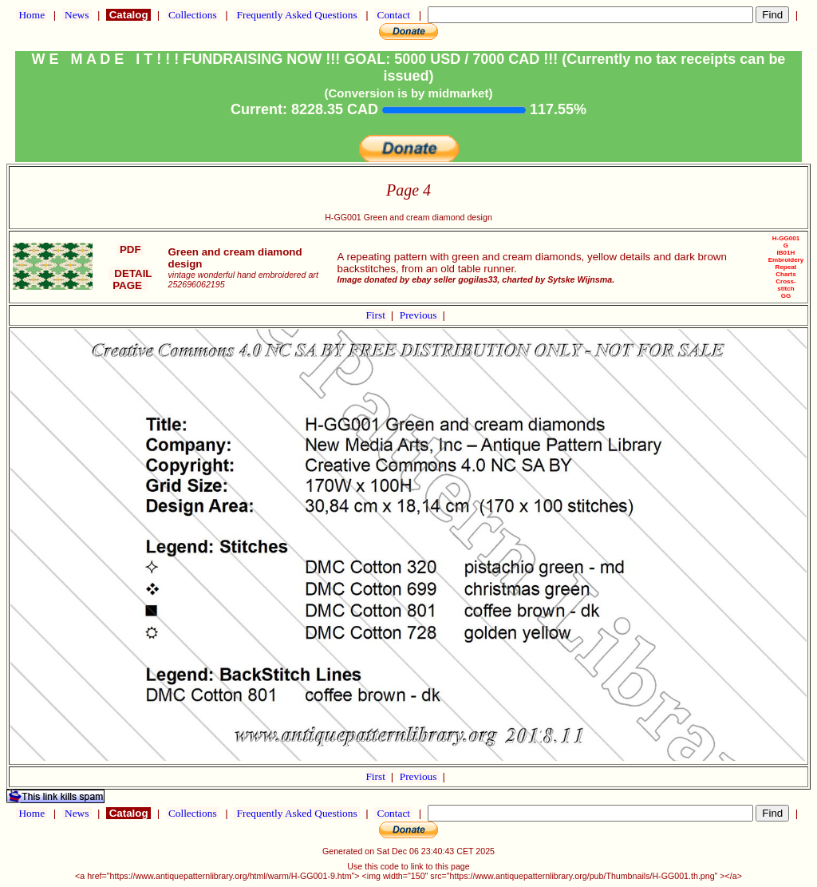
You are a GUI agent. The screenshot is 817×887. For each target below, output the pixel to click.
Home (31, 15)
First (376, 315)
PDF (130, 249)
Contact (393, 15)
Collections (192, 15)
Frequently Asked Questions (297, 15)
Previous (420, 315)
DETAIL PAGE (130, 279)
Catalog (128, 15)
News (77, 15)
